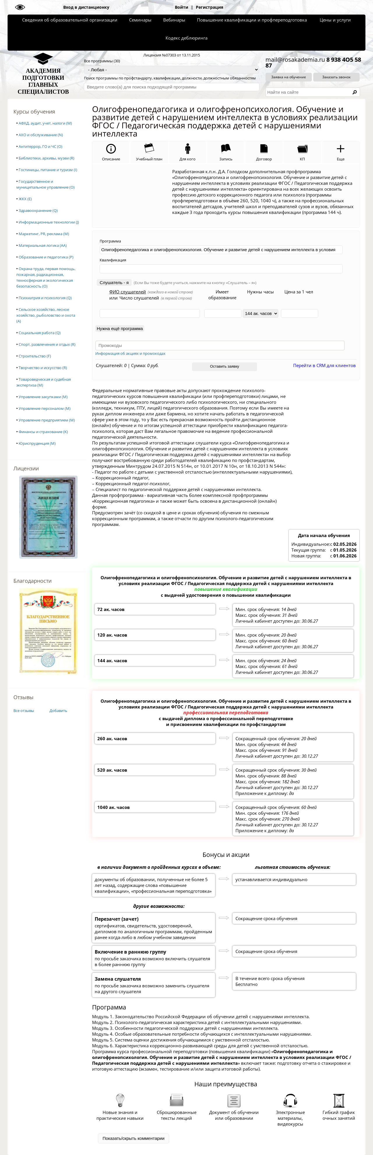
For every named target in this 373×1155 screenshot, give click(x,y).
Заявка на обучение (288, 77)
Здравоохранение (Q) (38, 210)
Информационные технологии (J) (49, 222)
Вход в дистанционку (86, 7)
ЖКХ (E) (25, 198)
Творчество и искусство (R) (43, 367)
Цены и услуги (335, 20)
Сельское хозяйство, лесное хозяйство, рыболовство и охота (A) (45, 315)
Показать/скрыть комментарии (133, 1138)
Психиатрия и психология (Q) (45, 297)
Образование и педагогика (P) (46, 257)
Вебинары (174, 20)
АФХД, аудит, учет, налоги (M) (45, 123)
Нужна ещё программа (120, 328)
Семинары (140, 20)
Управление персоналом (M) (45, 408)
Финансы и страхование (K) (43, 431)
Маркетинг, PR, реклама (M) (44, 233)
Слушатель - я (114, 282)
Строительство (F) (35, 356)
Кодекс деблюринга (186, 38)
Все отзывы (23, 710)
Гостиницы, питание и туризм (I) (48, 169)
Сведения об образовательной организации (69, 20)
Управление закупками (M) (43, 396)
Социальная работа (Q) (40, 332)
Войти (181, 7)
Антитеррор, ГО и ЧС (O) (40, 146)
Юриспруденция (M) (37, 443)
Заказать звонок (336, 77)
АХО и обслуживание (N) (41, 134)
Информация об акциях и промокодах (130, 353)
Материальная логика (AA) (43, 245)
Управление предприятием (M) (47, 420)
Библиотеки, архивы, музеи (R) (46, 158)
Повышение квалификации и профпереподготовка (252, 20)
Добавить (58, 710)
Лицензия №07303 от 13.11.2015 (171, 55)
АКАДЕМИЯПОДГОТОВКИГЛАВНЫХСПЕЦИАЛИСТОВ (43, 81)
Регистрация (209, 7)
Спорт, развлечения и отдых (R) (47, 344)
